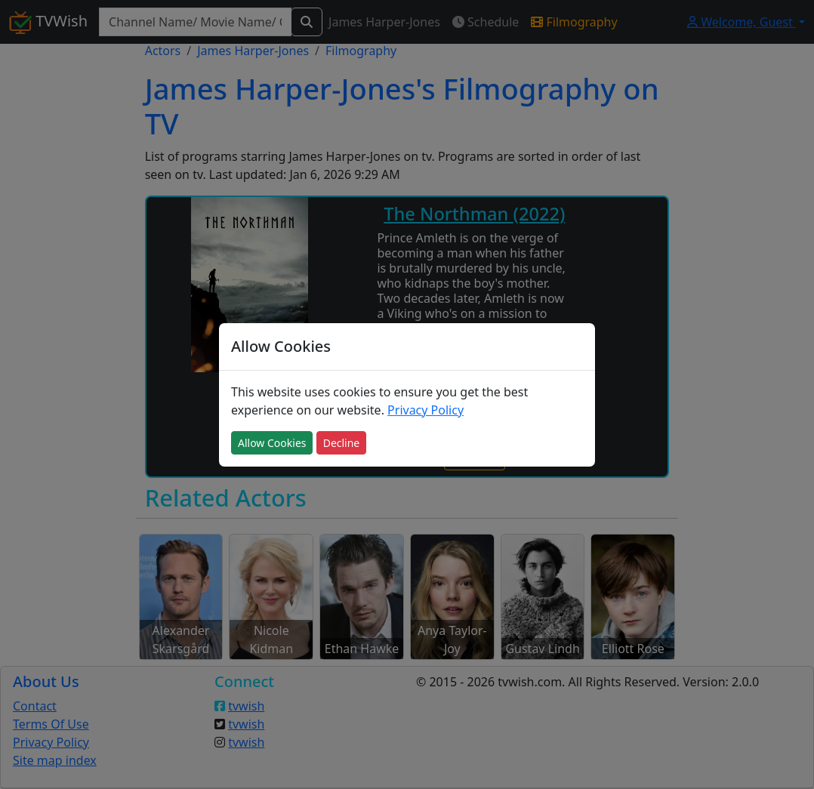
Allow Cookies (272, 443)
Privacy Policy (425, 410)
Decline (341, 443)
